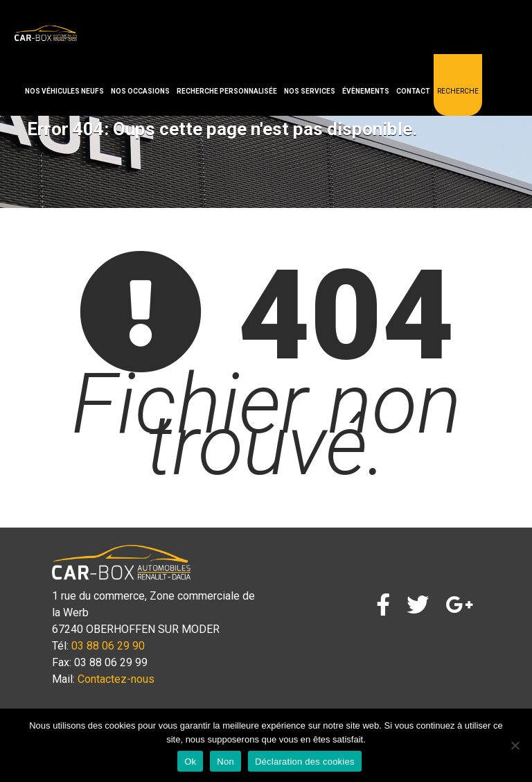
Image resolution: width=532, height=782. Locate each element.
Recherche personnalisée (227, 91)
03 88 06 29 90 (108, 645)
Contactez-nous (116, 679)
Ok (190, 761)
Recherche (458, 91)
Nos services (309, 91)
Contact (413, 91)
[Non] (515, 745)
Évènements (365, 91)
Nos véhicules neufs (64, 91)
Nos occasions (140, 91)
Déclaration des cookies (305, 761)
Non (225, 761)
